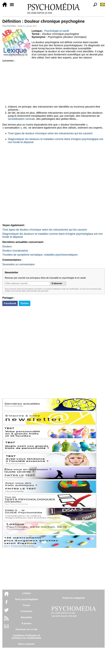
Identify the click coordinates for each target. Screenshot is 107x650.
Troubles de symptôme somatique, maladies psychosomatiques (40, 254)
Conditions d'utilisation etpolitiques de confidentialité (26, 636)
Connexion (26, 611)
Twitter (24, 303)
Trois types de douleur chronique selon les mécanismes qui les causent (50, 133)
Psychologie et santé (56, 30)
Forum (26, 605)
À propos (26, 623)
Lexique (26, 593)
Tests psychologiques (26, 599)
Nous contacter (26, 644)
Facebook (10, 303)
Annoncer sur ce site (26, 629)
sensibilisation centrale (21, 118)
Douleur (7, 246)
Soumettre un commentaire (18, 264)
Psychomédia (9, 26)
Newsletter (26, 617)
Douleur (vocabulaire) (15, 250)
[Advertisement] (53, 83)
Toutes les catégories (73, 598)
